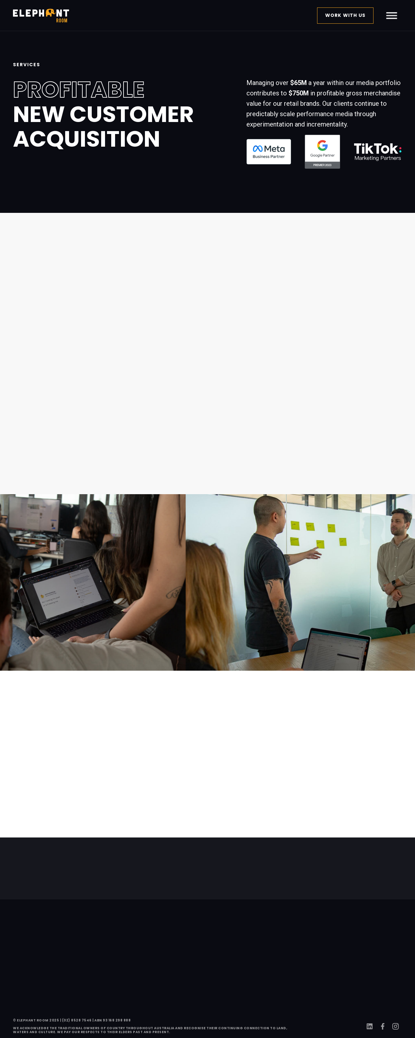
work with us (345, 15)
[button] (391, 15)
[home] (41, 15)
